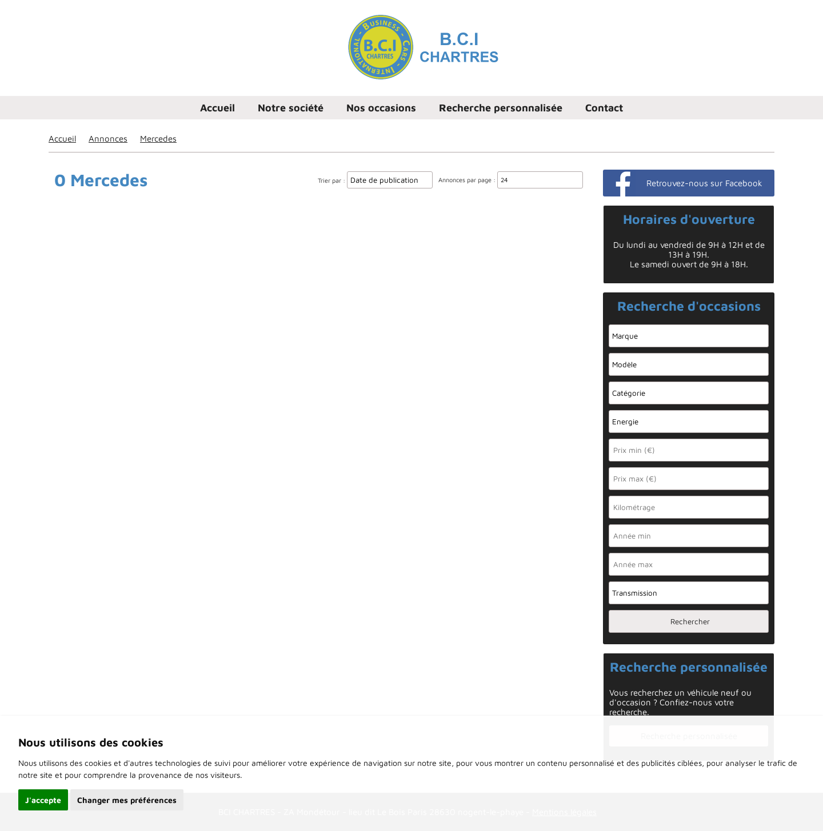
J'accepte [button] (43, 800)
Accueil (217, 108)
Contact (604, 108)
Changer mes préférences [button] (127, 800)
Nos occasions (381, 108)
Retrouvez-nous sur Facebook (704, 183)
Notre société (290, 108)
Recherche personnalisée (500, 108)
